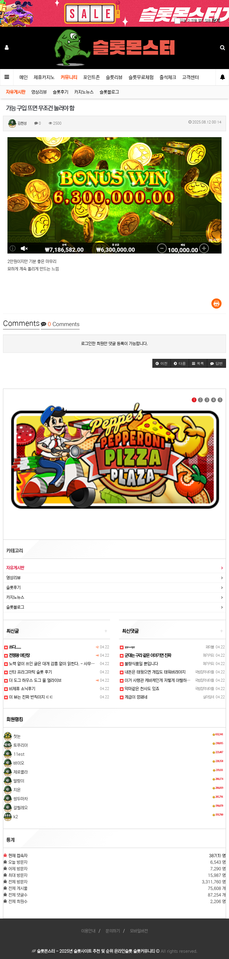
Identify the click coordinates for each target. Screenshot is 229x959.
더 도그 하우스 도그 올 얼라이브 (32, 680)
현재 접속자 (17, 855)
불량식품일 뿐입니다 (139, 663)
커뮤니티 (69, 77)
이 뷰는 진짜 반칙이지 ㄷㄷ (28, 697)
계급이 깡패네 (133, 697)
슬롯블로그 (109, 92)
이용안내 (88, 931)
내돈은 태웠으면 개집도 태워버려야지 (152, 672)
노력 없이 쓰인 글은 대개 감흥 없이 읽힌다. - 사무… (49, 663)
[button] (161, 363)
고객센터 (190, 77)
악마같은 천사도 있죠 (139, 688)
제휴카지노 (44, 77)
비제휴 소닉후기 (19, 688)
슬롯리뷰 (114, 77)
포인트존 (91, 77)
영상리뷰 (39, 92)
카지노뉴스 (84, 92)
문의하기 (113, 931)
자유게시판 (15, 92)
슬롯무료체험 (141, 77)
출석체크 (168, 77)
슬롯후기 (60, 92)
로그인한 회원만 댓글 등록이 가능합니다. (114, 343)
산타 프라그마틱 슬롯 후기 (28, 672)
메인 (23, 77)
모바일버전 (139, 931)
